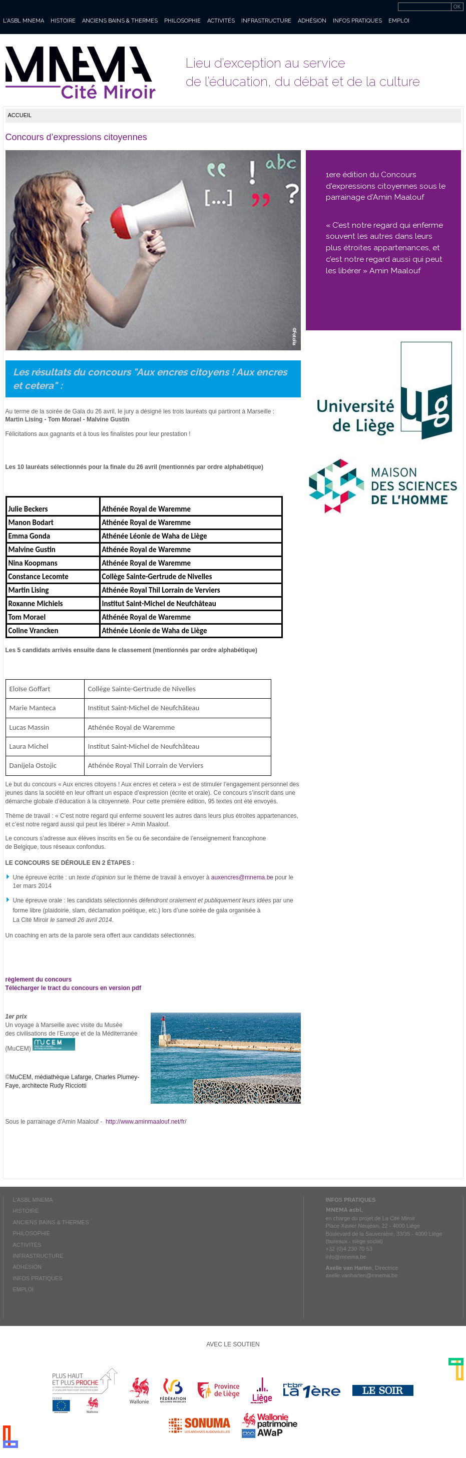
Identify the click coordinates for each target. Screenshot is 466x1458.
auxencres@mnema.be (242, 877)
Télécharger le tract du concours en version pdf (74, 988)
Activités (221, 21)
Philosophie (182, 21)
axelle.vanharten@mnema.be (362, 1275)
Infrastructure (266, 21)
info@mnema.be (346, 1257)
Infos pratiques (357, 21)
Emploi (398, 21)
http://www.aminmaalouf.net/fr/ (146, 1121)
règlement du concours (39, 979)
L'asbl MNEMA (23, 21)
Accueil (20, 115)
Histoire (63, 21)
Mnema (81, 73)
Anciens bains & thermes (120, 21)
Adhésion (312, 21)
